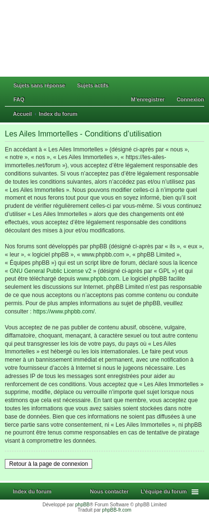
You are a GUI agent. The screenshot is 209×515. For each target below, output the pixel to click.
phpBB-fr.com (117, 510)
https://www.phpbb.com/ (64, 311)
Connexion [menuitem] (190, 99)
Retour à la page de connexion (48, 464)
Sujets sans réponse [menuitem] (39, 85)
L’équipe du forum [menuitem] (164, 491)
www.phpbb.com (98, 278)
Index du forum (32, 491)
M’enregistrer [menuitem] (148, 99)
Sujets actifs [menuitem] (93, 85)
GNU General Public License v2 (50, 271)
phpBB (82, 504)
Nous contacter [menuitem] (109, 491)
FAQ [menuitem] (19, 99)
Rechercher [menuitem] (201, 115)
